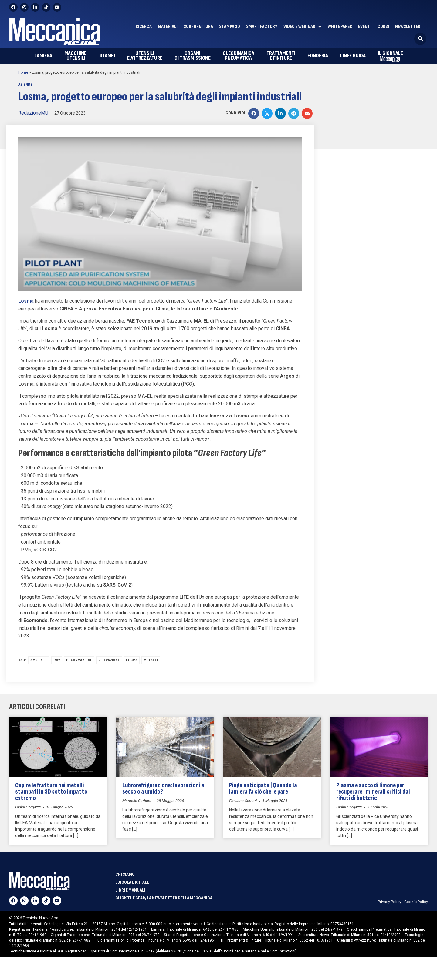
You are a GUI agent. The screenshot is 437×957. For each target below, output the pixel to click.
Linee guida (353, 55)
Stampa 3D (229, 26)
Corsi (383, 26)
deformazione (79, 660)
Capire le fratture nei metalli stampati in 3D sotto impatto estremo (51, 791)
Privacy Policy (389, 901)
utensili (75, 55)
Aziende (25, 84)
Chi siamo (125, 874)
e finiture (280, 55)
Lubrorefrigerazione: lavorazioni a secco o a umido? (163, 788)
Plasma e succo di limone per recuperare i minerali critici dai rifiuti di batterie (373, 791)
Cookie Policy (416, 901)
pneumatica (238, 55)
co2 (56, 660)
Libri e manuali (130, 890)
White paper (339, 26)
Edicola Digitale (132, 882)
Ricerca (144, 26)
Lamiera (43, 55)
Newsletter (407, 26)
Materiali (168, 26)
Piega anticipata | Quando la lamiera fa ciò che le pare (263, 788)
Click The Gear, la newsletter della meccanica (163, 898)
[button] (420, 39)
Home (23, 72)
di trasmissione (192, 55)
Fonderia (317, 55)
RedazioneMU (33, 113)
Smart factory (261, 26)
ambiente (38, 660)
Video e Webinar (302, 26)
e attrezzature (144, 55)
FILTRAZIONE (109, 660)
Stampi (107, 55)
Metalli (151, 660)
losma (131, 660)
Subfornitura (198, 26)
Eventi (364, 26)
